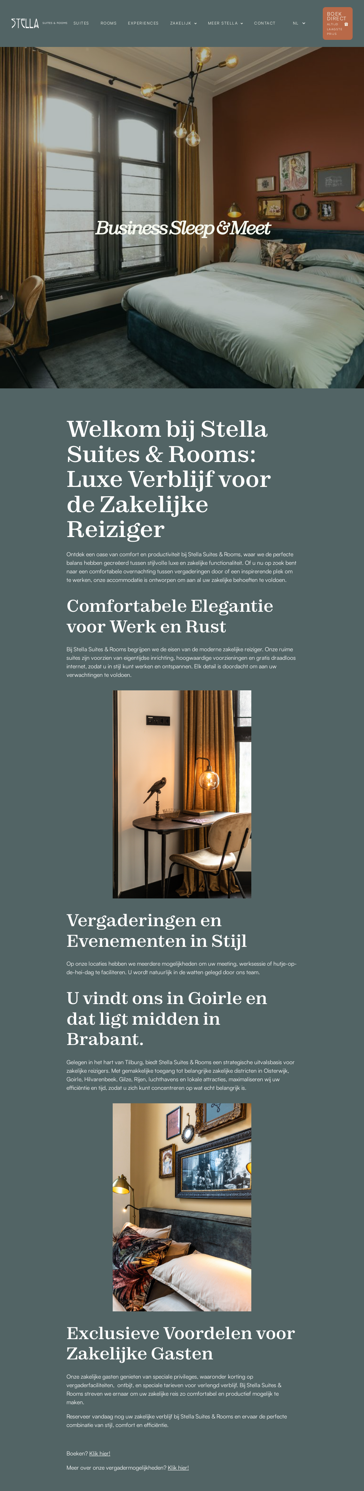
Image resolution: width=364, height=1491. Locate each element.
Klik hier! (99, 1453)
